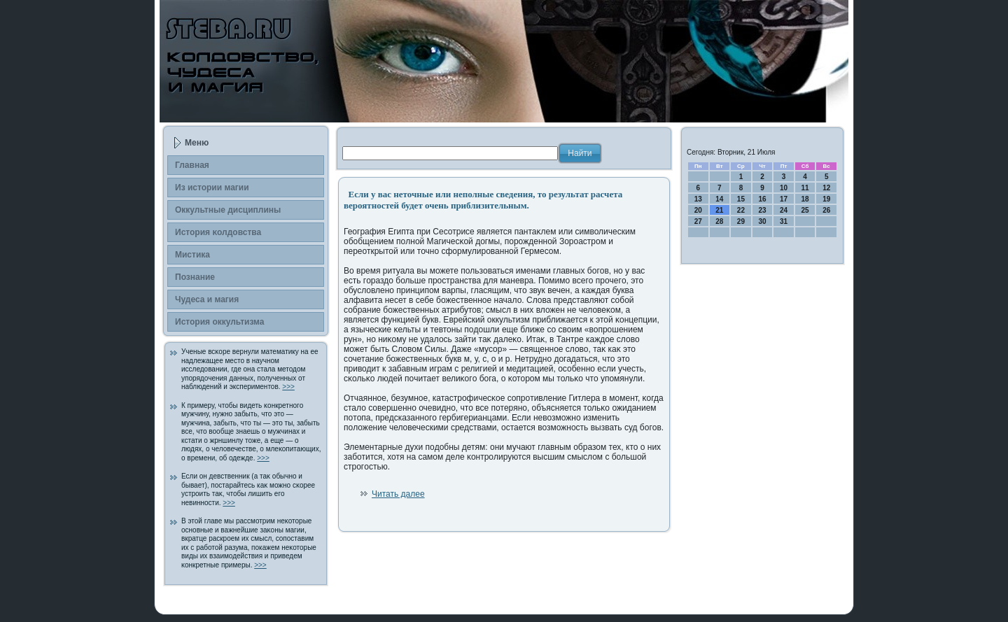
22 (741, 210)
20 (698, 210)
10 (784, 188)
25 (805, 210)
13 (698, 199)
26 (826, 210)
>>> (288, 386)
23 (762, 210)
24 (784, 210)
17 (784, 199)
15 (741, 199)
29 (741, 221)
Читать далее (398, 494)
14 (719, 199)
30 (762, 221)
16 (762, 199)
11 (805, 188)
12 (826, 188)
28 (719, 221)
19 (826, 199)
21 (719, 210)
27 (698, 221)
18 (805, 199)
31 (784, 221)
